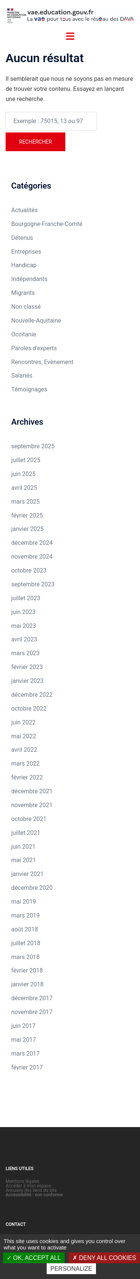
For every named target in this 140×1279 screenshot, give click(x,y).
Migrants (23, 292)
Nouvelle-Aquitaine (36, 320)
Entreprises (26, 251)
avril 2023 (24, 639)
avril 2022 (24, 749)
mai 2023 (23, 625)
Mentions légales (23, 1181)
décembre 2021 (32, 791)
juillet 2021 (25, 832)
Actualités (24, 210)
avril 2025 (24, 487)
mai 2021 (23, 860)
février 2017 (27, 1067)
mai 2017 (23, 1039)
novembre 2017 (32, 1012)
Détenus (22, 237)
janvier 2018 (27, 984)
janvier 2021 (27, 873)
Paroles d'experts (34, 348)
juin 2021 (23, 846)
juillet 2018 (25, 943)
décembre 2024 (32, 542)
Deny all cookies (104, 1258)
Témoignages (29, 389)
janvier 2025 (27, 528)
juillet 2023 (25, 598)
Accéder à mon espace (28, 1185)
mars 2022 (25, 763)
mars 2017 (25, 1053)
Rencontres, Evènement (42, 362)
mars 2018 (25, 957)
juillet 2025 (25, 460)
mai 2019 (23, 901)
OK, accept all (34, 1258)
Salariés (21, 375)
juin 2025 (23, 473)
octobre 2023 (28, 570)
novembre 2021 (32, 805)
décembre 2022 (32, 694)
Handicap (24, 265)
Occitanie (23, 334)
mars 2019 (25, 915)
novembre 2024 (32, 556)
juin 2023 (23, 612)
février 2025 (27, 515)
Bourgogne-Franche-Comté (47, 224)
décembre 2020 (32, 887)
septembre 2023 (33, 584)
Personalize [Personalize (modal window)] (71, 1269)
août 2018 (24, 929)
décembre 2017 (32, 998)
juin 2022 (23, 722)
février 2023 (27, 667)
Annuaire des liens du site (31, 1190)
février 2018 (27, 970)
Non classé (26, 306)
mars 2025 (25, 501)
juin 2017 (23, 1025)
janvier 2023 (27, 680)
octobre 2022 (28, 708)
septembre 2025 (33, 446)
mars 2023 (25, 653)
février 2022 (27, 777)
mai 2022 (23, 736)
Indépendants (29, 279)
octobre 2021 (28, 818)
